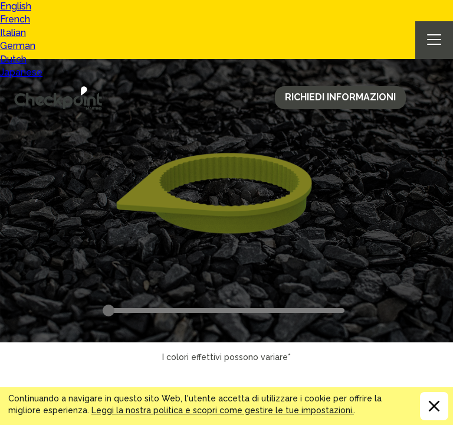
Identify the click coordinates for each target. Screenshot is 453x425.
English (15, 6)
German (17, 45)
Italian (13, 32)
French (15, 19)
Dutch (13, 59)
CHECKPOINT (61, 98)
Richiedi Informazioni (340, 97)
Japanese (21, 72)
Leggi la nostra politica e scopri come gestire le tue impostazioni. (222, 410)
